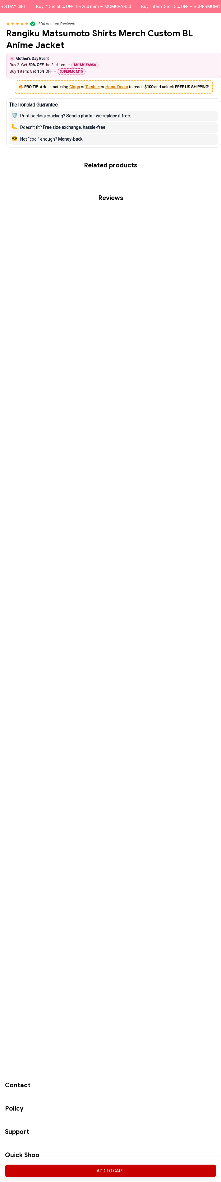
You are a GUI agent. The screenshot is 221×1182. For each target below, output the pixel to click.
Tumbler (92, 86)
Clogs (74, 86)
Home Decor (116, 86)
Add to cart (110, 1170)
